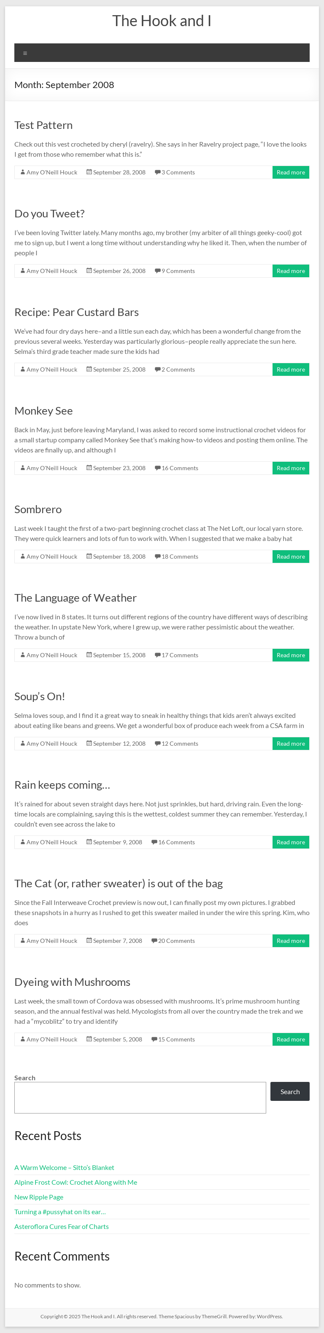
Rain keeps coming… (62, 784)
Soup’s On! (39, 696)
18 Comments (180, 556)
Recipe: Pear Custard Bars (76, 312)
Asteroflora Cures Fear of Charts (61, 1226)
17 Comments (180, 654)
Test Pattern (43, 124)
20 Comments (176, 940)
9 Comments (178, 270)
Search (24, 1077)
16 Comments (180, 467)
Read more (291, 172)
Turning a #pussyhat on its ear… (60, 1211)
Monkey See (43, 410)
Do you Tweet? (49, 213)
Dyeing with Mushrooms (72, 981)
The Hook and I (162, 20)
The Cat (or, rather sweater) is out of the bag (118, 883)
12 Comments (180, 743)
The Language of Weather (75, 597)
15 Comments (176, 1039)
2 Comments (178, 369)
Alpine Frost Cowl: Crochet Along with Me (75, 1182)
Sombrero (38, 509)
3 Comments (178, 172)
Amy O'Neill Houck (52, 172)
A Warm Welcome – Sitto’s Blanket (64, 1167)
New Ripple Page (38, 1197)
